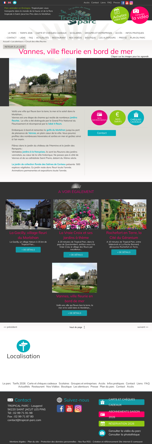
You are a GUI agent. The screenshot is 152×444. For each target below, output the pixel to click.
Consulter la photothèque (124, 434)
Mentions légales (18, 441)
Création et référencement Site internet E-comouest (117, 441)
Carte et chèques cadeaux (51, 33)
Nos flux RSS (84, 441)
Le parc (12, 33)
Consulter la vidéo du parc (125, 431)
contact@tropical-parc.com (24, 420)
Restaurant (59, 37)
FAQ (109, 2)
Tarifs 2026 (26, 33)
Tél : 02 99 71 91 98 (20, 413)
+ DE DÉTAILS (28, 249)
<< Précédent (10, 327)
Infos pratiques (135, 33)
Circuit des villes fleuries (35, 41)
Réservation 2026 (121, 423)
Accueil (6, 41)
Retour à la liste (14, 46)
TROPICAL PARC (18, 405)
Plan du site (33, 441)
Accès (118, 33)
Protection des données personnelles (58, 441)
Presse (116, 2)
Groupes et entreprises (98, 33)
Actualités (42, 37)
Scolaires (75, 33)
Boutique (90, 37)
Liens (103, 2)
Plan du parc (137, 37)
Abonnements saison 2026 (124, 414)
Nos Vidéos (75, 37)
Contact (11, 37)
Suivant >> (142, 327)
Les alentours (107, 37)
